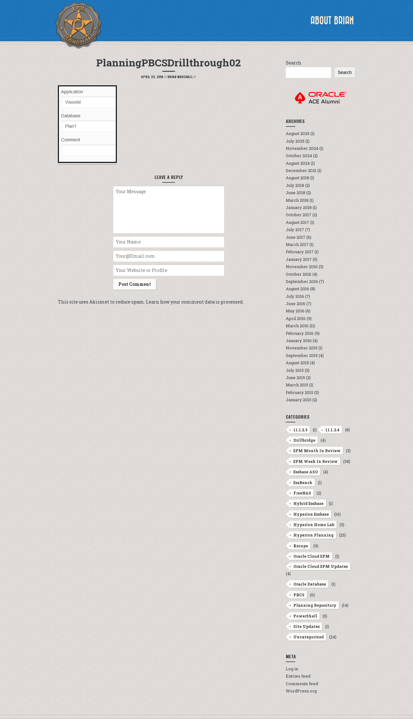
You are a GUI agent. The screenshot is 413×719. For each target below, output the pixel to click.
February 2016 (300, 333)
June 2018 (295, 192)
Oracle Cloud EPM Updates (320, 566)
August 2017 (297, 222)
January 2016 (299, 340)
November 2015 (301, 348)
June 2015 (295, 377)
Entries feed (298, 676)
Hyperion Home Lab (313, 524)
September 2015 (302, 355)
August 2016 (297, 289)
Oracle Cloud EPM (311, 556)
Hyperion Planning (313, 535)
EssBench (302, 482)
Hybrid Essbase (308, 503)
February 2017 (300, 252)
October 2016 (298, 274)
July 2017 (295, 229)
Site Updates (306, 626)
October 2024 (299, 155)
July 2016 (295, 296)
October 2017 (298, 215)
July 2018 (295, 185)
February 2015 (299, 392)
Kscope (300, 545)
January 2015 (298, 400)
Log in (292, 669)
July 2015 (295, 370)
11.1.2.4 (332, 429)
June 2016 (295, 303)
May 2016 (295, 311)
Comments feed (302, 683)
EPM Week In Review (315, 461)
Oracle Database (309, 584)
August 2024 (298, 163)
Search (293, 63)
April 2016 (296, 318)
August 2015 (297, 363)
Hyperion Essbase (311, 514)
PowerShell (305, 615)
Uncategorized (308, 636)
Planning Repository (314, 605)
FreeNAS (302, 492)
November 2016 (302, 266)
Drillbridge (304, 440)
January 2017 (299, 259)
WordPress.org (301, 691)
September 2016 (302, 281)
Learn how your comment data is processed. (195, 302)
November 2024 (302, 148)
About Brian (332, 20)
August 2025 (298, 133)
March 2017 (297, 244)
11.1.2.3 (300, 429)
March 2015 (297, 385)
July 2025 (295, 141)
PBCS (298, 594)
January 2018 (299, 207)
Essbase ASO (305, 471)
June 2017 (295, 237)
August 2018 (297, 178)
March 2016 (297, 326)
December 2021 (301, 170)
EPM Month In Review (317, 450)
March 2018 (297, 200)
